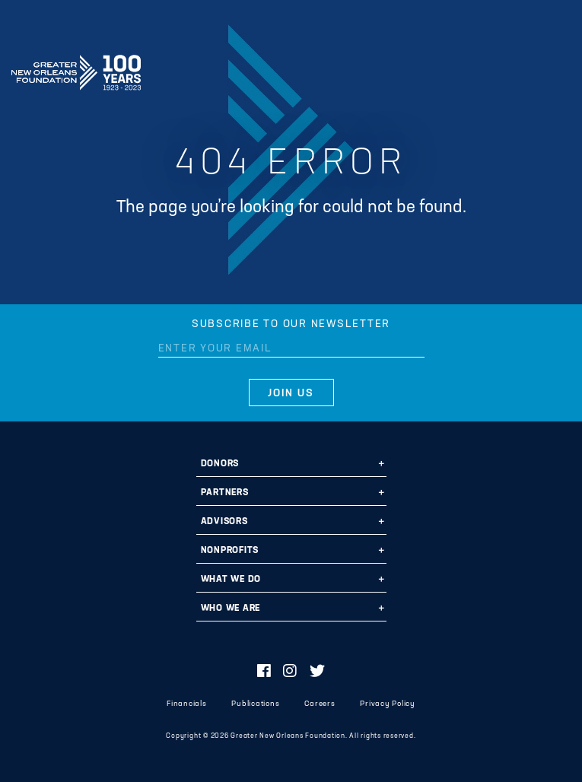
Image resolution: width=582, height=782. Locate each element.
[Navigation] (558, 70)
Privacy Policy (387, 704)
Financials (187, 704)
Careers (319, 704)
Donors (220, 464)
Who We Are (231, 608)
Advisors (224, 521)
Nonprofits (230, 550)
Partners (225, 492)
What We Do (231, 579)
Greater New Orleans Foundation (76, 67)
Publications (255, 704)
